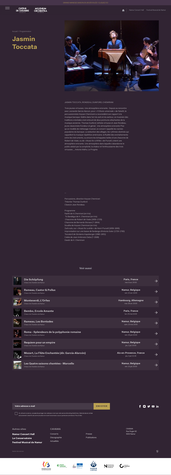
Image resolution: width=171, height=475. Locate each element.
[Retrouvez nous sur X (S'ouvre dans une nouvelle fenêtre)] (149, 406)
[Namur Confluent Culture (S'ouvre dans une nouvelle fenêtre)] (77, 466)
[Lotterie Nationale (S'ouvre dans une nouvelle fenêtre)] (62, 466)
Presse (89, 434)
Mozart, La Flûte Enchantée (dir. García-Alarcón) (55, 353)
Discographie (56, 438)
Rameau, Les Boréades (38, 321)
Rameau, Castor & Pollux (40, 290)
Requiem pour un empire (39, 342)
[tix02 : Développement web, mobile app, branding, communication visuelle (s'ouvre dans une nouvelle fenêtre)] (157, 451)
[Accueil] (123, 10)
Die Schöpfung (33, 279)
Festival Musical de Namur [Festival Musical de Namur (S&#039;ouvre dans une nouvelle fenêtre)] (156, 10)
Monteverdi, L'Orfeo (37, 300)
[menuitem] (67, 434)
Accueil (15, 31)
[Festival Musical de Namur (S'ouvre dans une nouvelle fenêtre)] (109, 466)
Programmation (25, 31)
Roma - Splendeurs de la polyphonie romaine (52, 332)
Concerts (54, 434)
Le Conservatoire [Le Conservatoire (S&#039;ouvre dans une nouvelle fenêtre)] (22, 438)
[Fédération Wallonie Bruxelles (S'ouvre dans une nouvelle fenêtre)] (46, 466)
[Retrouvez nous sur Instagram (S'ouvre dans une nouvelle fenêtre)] (144, 406)
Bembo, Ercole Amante (39, 311)
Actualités (54, 441)
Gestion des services (18, 451)
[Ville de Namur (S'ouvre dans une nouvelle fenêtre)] (93, 466)
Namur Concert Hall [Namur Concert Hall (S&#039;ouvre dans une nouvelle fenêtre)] (136, 10)
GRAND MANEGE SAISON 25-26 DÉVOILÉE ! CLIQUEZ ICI (85, 3)
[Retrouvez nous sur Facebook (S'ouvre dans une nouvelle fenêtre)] (140, 406)
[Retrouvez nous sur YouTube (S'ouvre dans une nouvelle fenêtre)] (153, 406)
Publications (91, 438)
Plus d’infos (78, 415)
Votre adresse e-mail (25, 406)
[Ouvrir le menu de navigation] (7, 10)
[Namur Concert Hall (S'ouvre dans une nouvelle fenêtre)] (125, 466)
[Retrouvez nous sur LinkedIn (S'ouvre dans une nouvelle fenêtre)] (157, 406)
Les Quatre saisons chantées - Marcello (49, 363)
